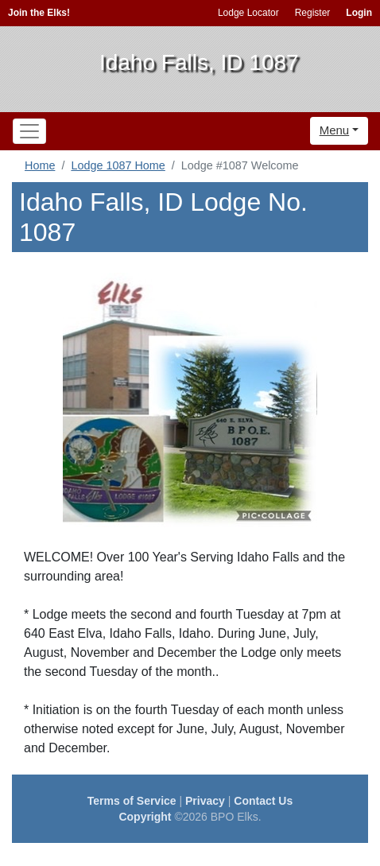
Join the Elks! (39, 12)
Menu (335, 130)
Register (313, 12)
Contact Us (263, 800)
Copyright (144, 816)
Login (359, 12)
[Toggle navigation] (29, 131)
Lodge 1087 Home (118, 165)
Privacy (205, 800)
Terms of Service (131, 800)
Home (40, 165)
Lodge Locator (248, 12)
